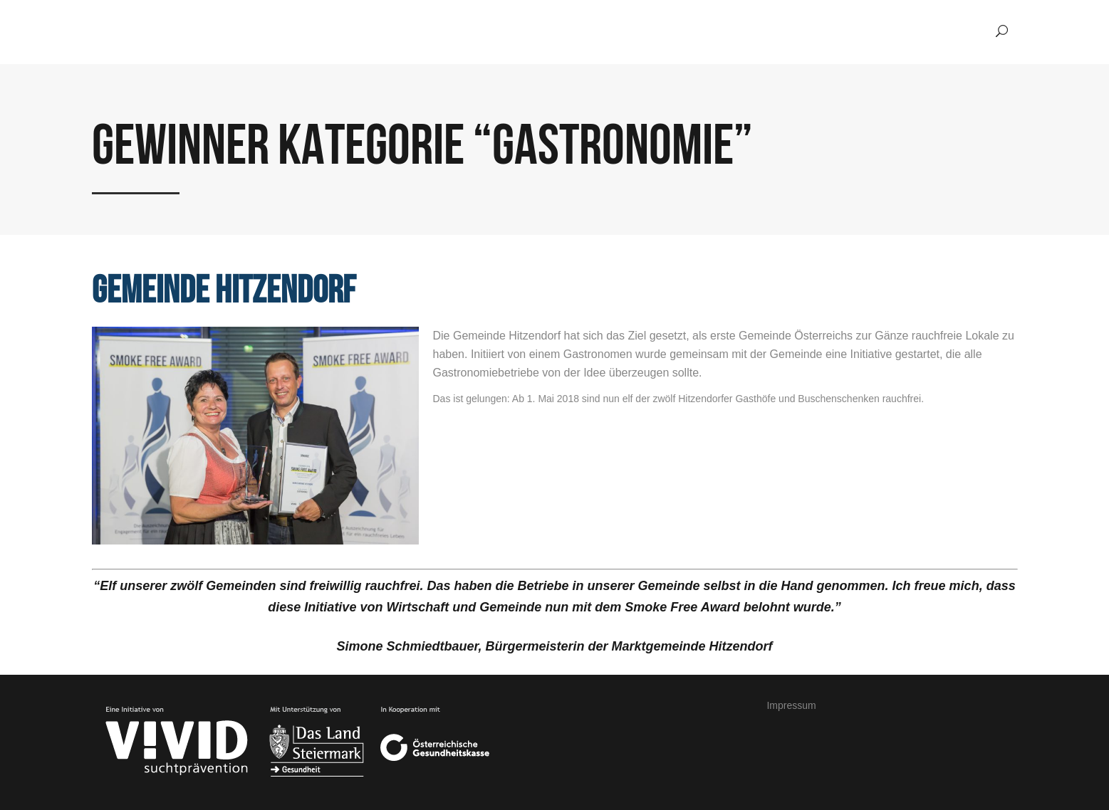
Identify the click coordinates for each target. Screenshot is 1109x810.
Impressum (791, 705)
